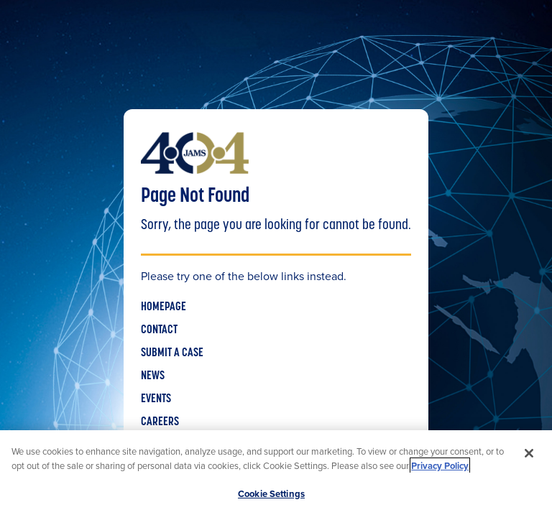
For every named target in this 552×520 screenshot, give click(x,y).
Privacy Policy (440, 466)
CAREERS (160, 422)
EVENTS (156, 399)
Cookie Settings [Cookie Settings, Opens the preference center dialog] (271, 494)
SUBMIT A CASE (172, 353)
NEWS (153, 376)
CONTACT (159, 330)
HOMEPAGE (163, 307)
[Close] (529, 453)
